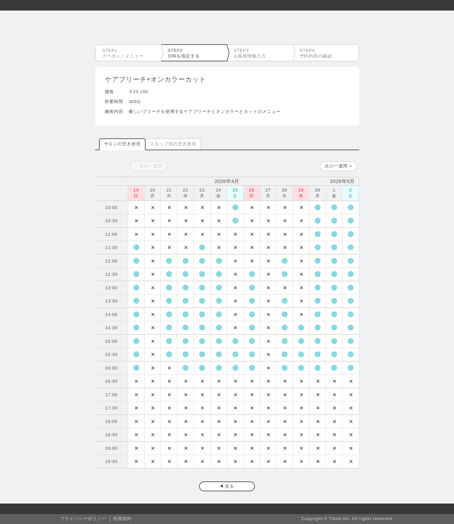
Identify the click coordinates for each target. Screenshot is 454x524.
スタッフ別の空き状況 (173, 143)
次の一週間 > (338, 165)
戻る (229, 486)
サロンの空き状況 (122, 143)
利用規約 (122, 518)
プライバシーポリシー (83, 518)
